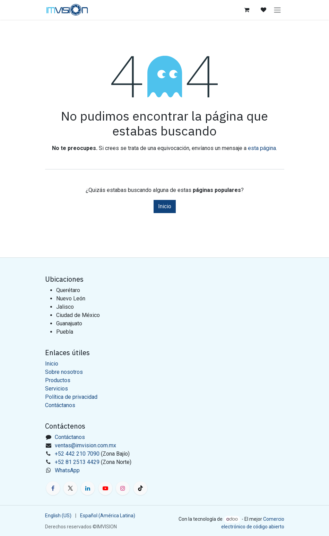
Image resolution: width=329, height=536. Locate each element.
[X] (70, 488)
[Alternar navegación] (277, 10)
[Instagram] (123, 488)
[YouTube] (105, 488)
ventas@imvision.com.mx (85, 445)
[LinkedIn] (88, 488)
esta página (262, 148)
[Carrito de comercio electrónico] (247, 10)
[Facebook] (53, 488)
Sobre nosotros (64, 372)
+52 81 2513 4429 (77, 462)
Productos (57, 380)
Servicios (56, 388)
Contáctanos (60, 405)
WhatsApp (67, 470)
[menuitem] (58, 515)
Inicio (164, 206)
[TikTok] (140, 488)
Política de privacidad (71, 397)
